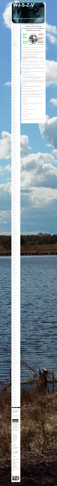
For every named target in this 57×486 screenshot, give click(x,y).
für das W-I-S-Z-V (14, 412)
